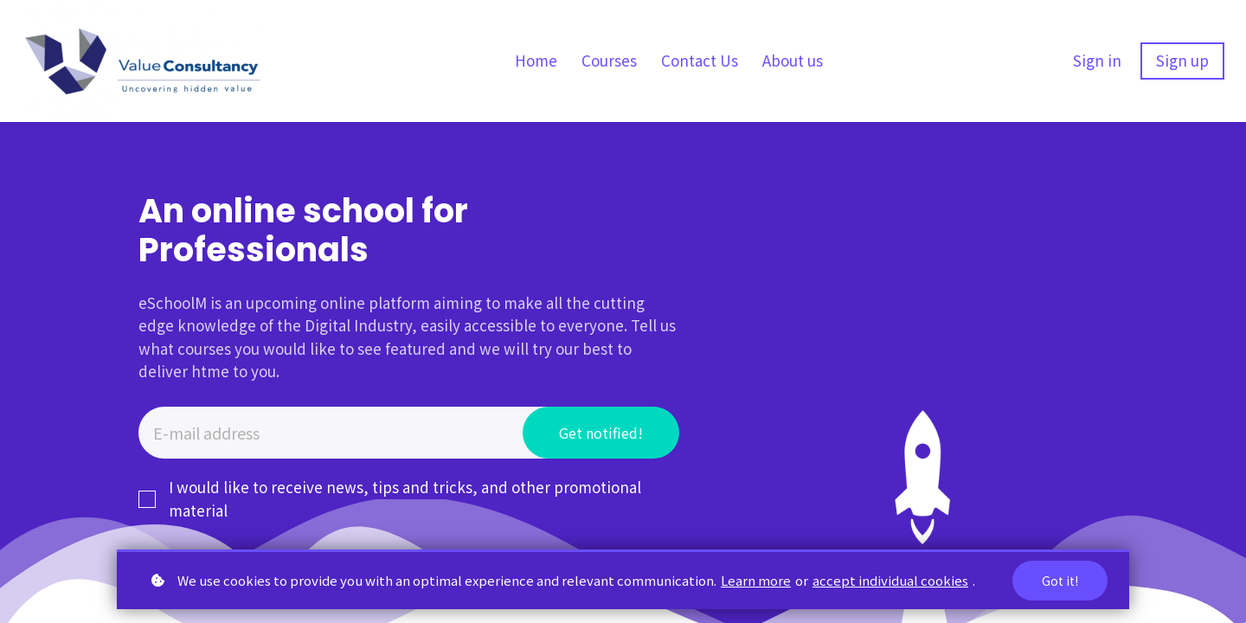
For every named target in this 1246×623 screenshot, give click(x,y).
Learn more (756, 580)
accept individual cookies (890, 580)
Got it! (1060, 580)
